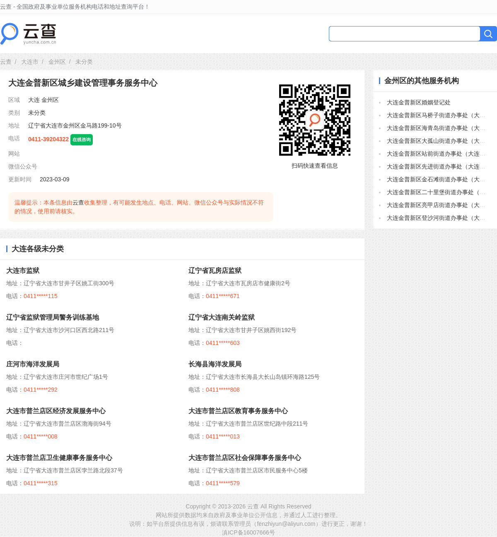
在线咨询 (81, 139)
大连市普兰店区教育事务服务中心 (238, 410)
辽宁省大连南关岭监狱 (221, 317)
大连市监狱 (22, 270)
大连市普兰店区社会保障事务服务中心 (244, 457)
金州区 (57, 61)
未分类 (37, 112)
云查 (6, 61)
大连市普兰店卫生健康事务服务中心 (59, 457)
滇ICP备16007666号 (248, 532)
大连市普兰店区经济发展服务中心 (56, 410)
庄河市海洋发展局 (32, 364)
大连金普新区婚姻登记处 (419, 102)
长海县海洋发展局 (214, 364)
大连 (34, 99)
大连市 (30, 61)
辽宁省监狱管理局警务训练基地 (52, 317)
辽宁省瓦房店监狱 (214, 270)
